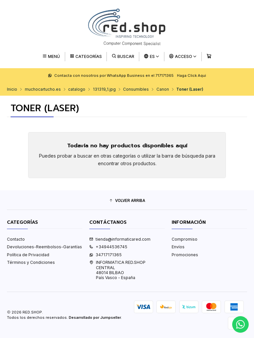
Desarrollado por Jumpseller (95, 317)
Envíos (178, 246)
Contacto (16, 239)
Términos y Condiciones (31, 262)
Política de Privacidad (28, 254)
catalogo (76, 89)
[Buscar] (123, 56)
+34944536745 (108, 246)
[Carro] (209, 56)
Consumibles (136, 89)
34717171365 (105, 254)
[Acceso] (183, 56)
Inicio (12, 89)
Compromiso (184, 239)
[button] (127, 200)
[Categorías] (85, 56)
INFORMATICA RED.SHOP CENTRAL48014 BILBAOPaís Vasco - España (117, 270)
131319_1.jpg (104, 89)
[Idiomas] (152, 56)
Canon (162, 89)
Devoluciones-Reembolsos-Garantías (44, 246)
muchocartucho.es (43, 89)
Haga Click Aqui (191, 75)
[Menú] (51, 56)
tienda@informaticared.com (119, 239)
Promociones (185, 254)
